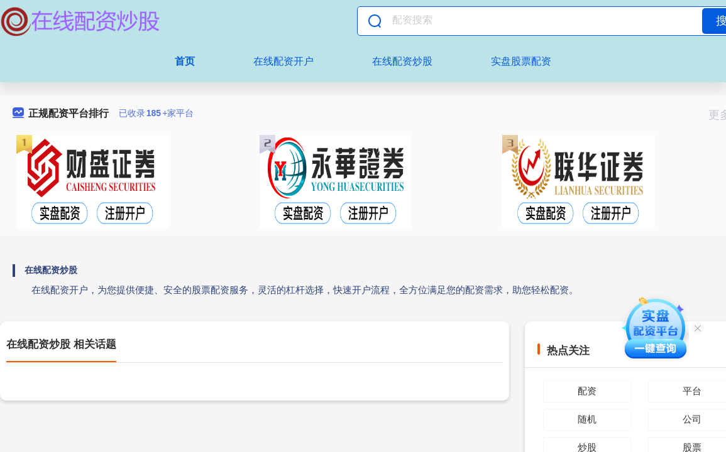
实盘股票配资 (521, 61)
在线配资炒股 (402, 61)
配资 (587, 390)
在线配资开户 (283, 61)
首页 (185, 61)
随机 (587, 419)
